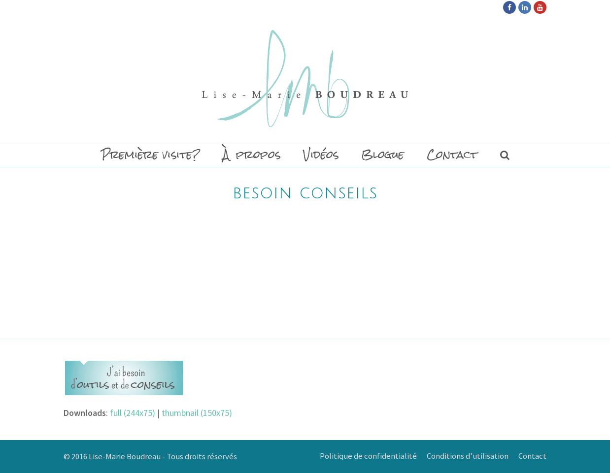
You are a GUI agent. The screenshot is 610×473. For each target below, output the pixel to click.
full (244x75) (132, 412)
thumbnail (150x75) (197, 412)
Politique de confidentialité (368, 456)
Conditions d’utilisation (467, 456)
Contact (532, 456)
